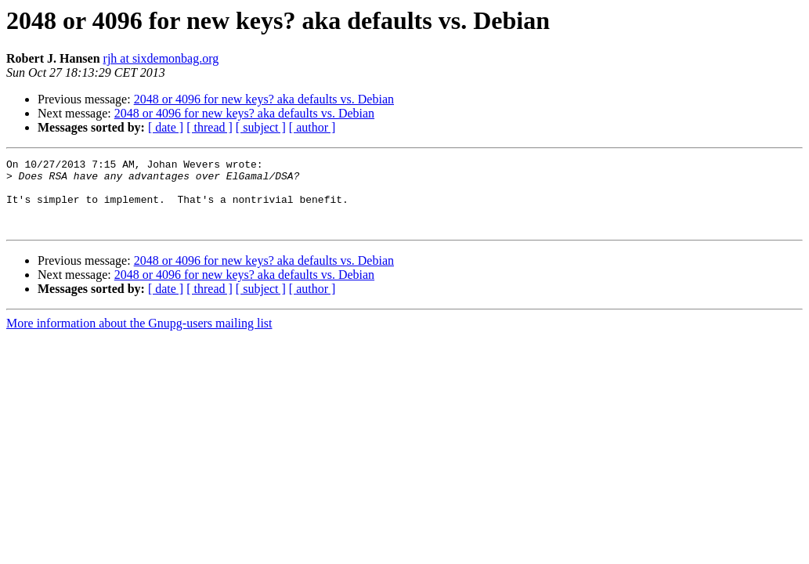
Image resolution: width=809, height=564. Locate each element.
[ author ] (312, 127)
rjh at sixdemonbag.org (161, 58)
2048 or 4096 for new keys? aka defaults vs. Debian (264, 99)
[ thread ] (209, 127)
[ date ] (165, 127)
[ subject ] (261, 127)
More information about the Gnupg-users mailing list (139, 337)
